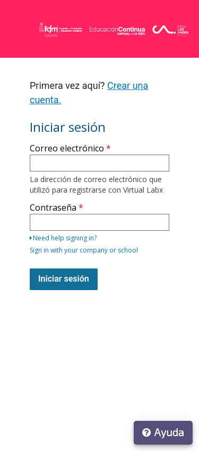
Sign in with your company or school (84, 250)
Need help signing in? (63, 237)
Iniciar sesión (63, 279)
